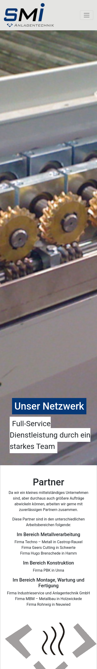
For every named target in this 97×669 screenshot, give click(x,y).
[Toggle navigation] (86, 15)
